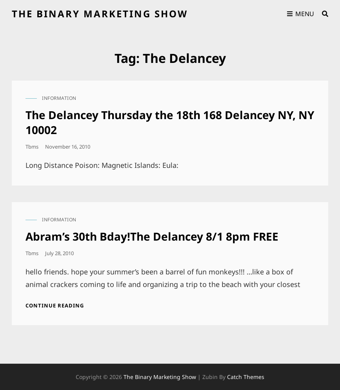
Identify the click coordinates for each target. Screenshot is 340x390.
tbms (31, 146)
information (59, 98)
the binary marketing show (100, 13)
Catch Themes (245, 377)
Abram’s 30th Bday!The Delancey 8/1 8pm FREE (151, 236)
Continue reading (54, 305)
